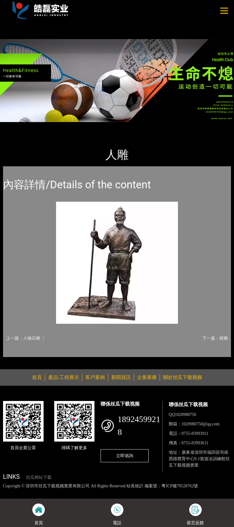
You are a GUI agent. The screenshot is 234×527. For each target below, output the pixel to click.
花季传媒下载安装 (178, 492)
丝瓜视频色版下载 (36, 492)
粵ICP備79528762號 (179, 486)
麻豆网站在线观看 (140, 492)
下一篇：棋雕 (215, 338)
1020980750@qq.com (201, 424)
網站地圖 (9, 492)
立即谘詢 (124, 455)
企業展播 (147, 377)
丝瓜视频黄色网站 (74, 492)
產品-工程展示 (39, 126)
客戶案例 (95, 377)
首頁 (13, 126)
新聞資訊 (121, 377)
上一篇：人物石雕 (23, 338)
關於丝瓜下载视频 (182, 377)
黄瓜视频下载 (107, 492)
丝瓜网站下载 (38, 477)
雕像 (65, 126)
